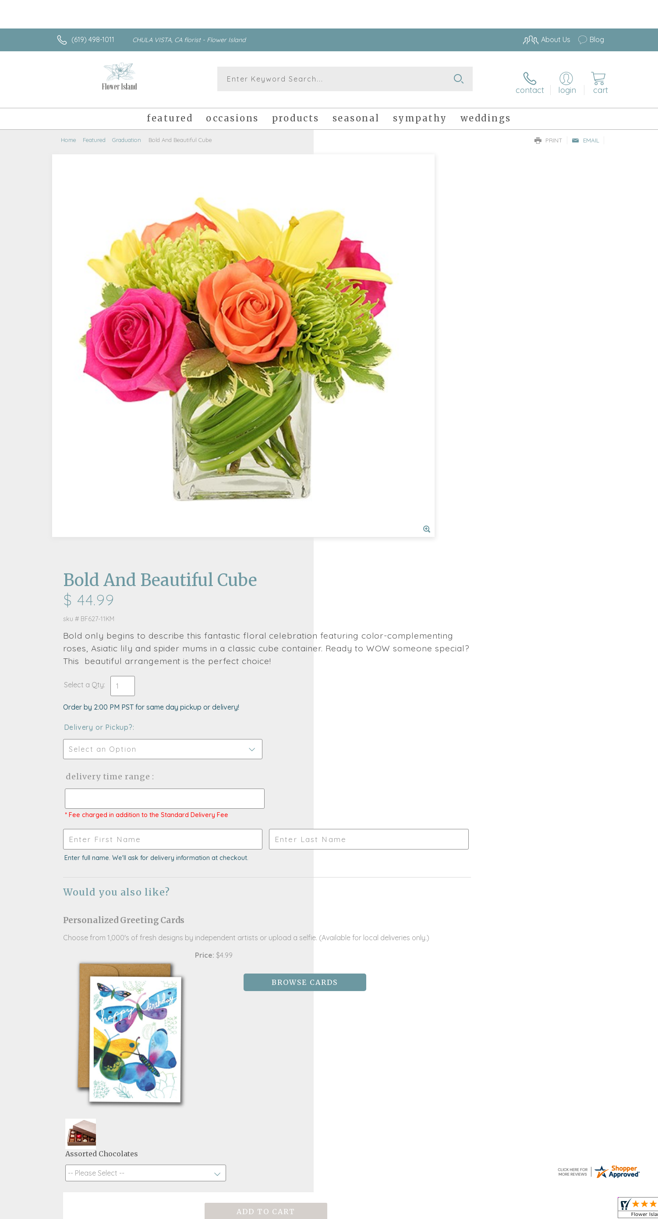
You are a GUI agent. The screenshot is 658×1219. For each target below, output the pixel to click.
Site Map (580, 1210)
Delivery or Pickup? (364, 316)
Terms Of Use (412, 1210)
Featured (94, 133)
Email (585, 134)
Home (68, 133)
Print (548, 134)
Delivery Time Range (373, 365)
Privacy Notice (464, 1210)
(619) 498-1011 (92, 39)
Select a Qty (350, 273)
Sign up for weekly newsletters (439, 894)
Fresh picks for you (252, 899)
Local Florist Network (526, 1210)
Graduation (126, 133)
